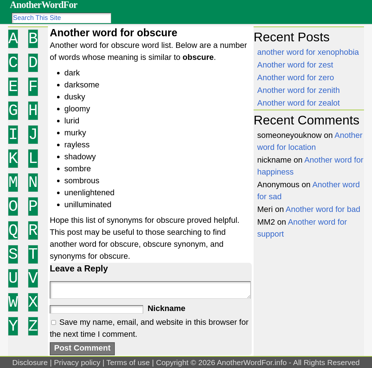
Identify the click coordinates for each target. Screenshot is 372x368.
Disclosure (30, 362)
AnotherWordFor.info (252, 362)
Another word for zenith (298, 90)
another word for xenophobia (308, 52)
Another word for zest (295, 64)
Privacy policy (77, 362)
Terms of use (128, 362)
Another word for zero (295, 77)
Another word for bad (323, 209)
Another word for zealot (298, 102)
